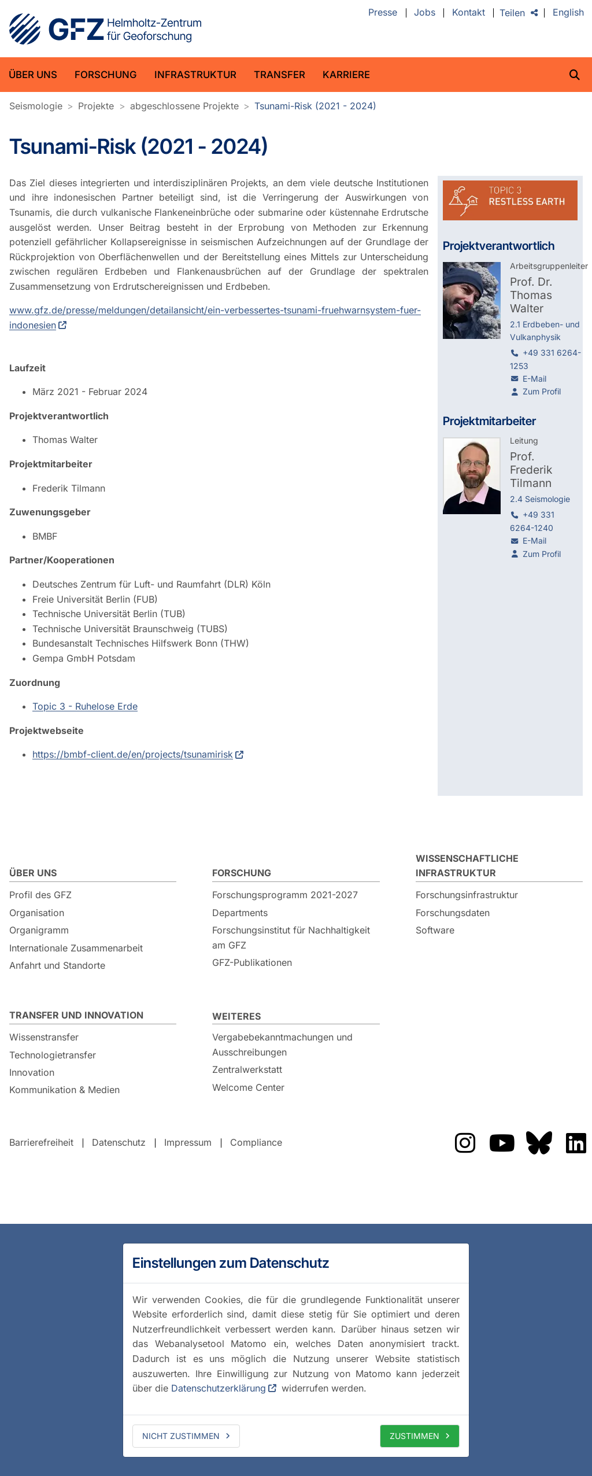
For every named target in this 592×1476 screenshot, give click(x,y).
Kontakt (468, 13)
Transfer (279, 74)
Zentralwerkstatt (247, 1069)
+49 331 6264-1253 (545, 359)
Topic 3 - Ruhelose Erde (85, 706)
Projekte (96, 106)
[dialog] (296, 1349)
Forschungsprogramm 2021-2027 (285, 895)
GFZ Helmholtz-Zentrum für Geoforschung (105, 29)
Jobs (424, 13)
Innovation (31, 1072)
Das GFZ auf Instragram (465, 1143)
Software (435, 930)
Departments (240, 912)
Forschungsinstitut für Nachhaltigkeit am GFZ (291, 937)
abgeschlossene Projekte (184, 106)
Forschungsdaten (453, 912)
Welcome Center (248, 1087)
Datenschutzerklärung (218, 1388)
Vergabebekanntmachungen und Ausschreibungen (282, 1044)
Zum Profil (542, 391)
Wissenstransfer (44, 1037)
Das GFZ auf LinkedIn (576, 1143)
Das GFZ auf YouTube (502, 1143)
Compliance (256, 1143)
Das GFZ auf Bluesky (539, 1143)
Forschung (106, 74)
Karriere (346, 74)
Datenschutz (119, 1143)
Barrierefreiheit (41, 1143)
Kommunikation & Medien (64, 1089)
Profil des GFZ (40, 895)
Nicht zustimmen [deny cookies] (181, 1436)
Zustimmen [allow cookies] (414, 1436)
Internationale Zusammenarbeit (76, 948)
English (568, 13)
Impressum (188, 1143)
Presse (382, 13)
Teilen (512, 13)
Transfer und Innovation (76, 1015)
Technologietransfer (52, 1055)
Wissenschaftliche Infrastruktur (467, 866)
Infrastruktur (195, 74)
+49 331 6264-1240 (532, 521)
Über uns (33, 74)
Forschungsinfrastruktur (467, 895)
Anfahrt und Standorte (57, 965)
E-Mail (534, 378)
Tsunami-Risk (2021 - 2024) (315, 106)
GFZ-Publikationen (252, 962)
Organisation (36, 912)
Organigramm (39, 930)
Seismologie (35, 106)
